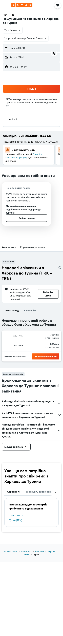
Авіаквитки (26, 551)
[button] (5, 5)
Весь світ (39, 551)
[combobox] (13, 30)
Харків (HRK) (16, 515)
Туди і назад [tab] (11, 310)
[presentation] (7, 106)
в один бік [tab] (30, 310)
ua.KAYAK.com (10, 551)
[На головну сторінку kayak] (21, 5)
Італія (26, 554)
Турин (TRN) (15, 520)
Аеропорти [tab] (13, 491)
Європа (51, 551)
